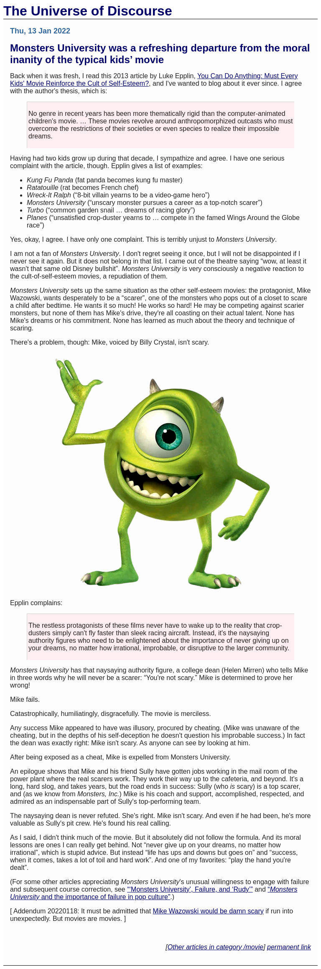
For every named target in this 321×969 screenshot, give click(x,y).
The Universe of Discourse (87, 10)
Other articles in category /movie (215, 947)
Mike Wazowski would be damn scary (208, 911)
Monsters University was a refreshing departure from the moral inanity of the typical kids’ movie (160, 53)
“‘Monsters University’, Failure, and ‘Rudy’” (190, 889)
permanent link (289, 947)
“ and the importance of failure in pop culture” (153, 893)
